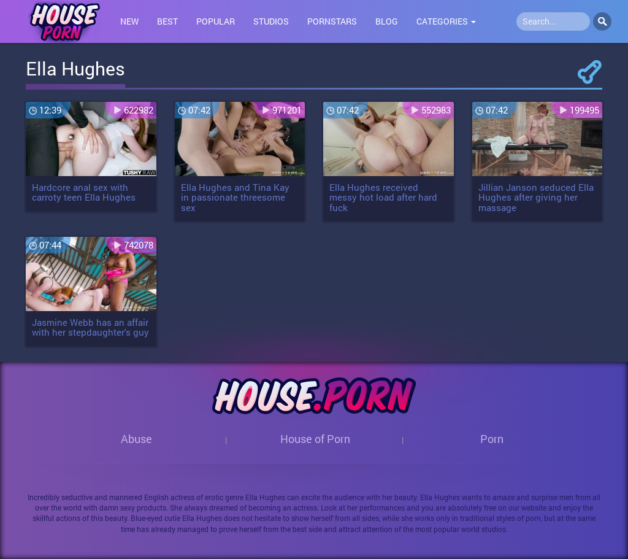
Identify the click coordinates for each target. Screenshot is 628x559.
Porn (492, 438)
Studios (271, 21)
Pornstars (332, 21)
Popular (215, 21)
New (129, 21)
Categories (446, 21)
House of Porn (315, 438)
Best (167, 21)
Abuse (136, 438)
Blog (386, 21)
